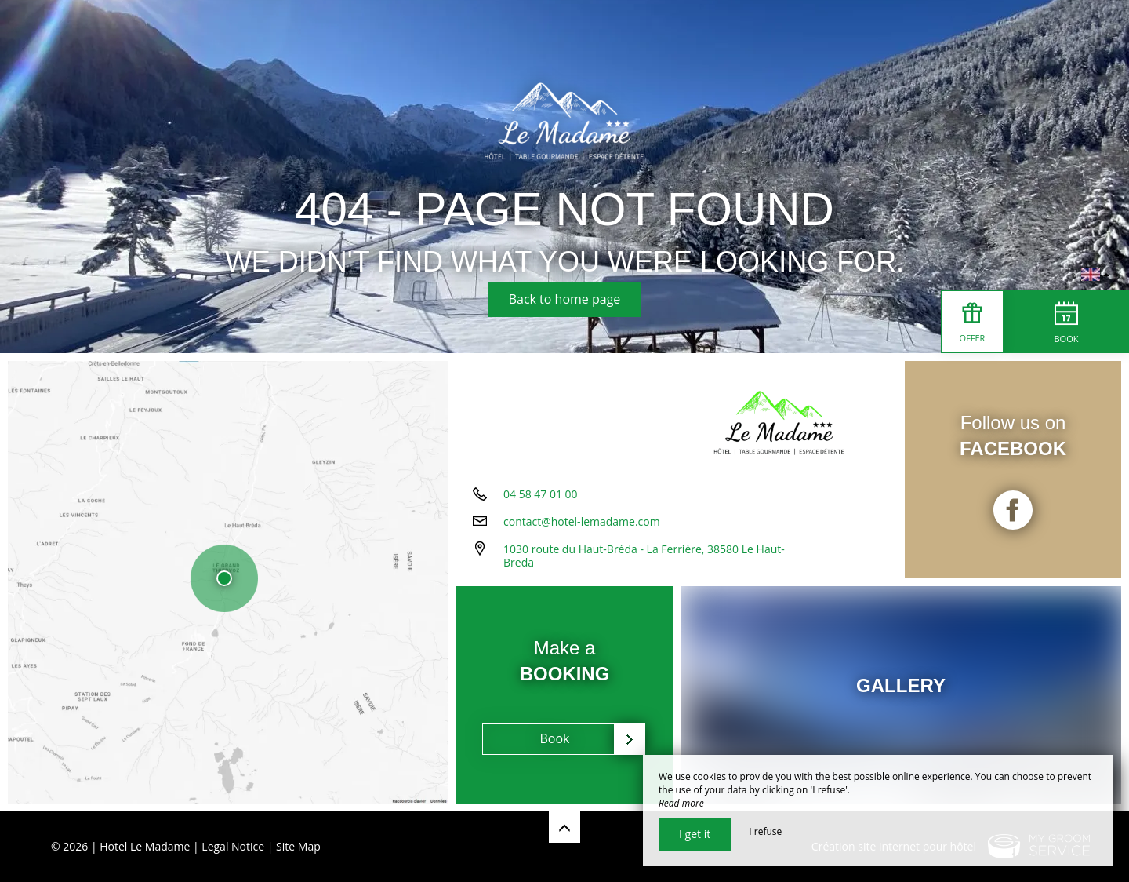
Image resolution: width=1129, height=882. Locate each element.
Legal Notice (232, 846)
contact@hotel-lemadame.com (581, 521)
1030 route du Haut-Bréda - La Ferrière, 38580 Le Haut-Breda (644, 555)
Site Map (298, 846)
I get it (694, 833)
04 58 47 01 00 (540, 494)
